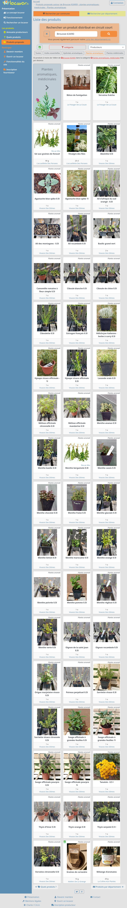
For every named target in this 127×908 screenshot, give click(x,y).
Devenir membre (13, 51)
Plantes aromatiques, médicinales (105, 58)
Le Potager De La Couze (77, 104)
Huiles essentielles (52, 53)
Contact (95, 897)
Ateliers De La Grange (77, 881)
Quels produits (12, 37)
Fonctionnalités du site (13, 63)
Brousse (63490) (68, 58)
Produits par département (108, 886)
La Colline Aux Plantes (107, 881)
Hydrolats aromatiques (73, 53)
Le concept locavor (14, 12)
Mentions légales (31, 901)
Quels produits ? (45, 886)
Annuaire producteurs (15, 32)
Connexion (117, 2)
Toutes (38, 53)
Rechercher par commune (56, 13)
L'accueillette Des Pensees (47, 163)
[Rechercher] (108, 34)
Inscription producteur (63, 905)
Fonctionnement (12, 17)
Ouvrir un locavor (13, 56)
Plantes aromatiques (94, 53)
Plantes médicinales (115, 53)
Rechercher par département (102, 13)
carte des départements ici (97, 39)
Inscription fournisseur (10, 71)
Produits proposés (13, 42)
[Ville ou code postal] (76, 34)
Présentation (31, 897)
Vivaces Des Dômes (107, 163)
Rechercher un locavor (15, 22)
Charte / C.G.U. (31, 905)
